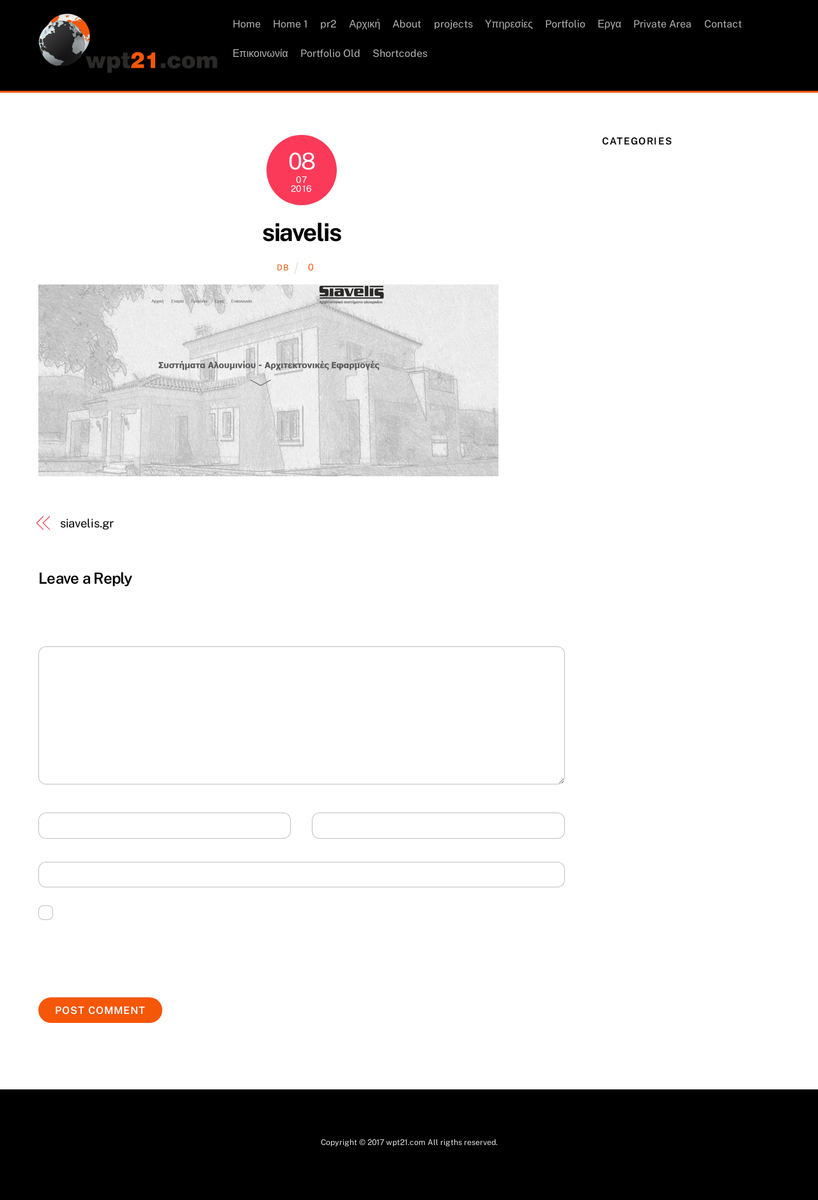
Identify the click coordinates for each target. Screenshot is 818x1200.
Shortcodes (400, 53)
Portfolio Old (331, 53)
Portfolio (566, 25)
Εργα (610, 25)
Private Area (663, 25)
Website (66, 875)
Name (61, 826)
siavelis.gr (87, 524)
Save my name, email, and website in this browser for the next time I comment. (241, 912)
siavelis (301, 233)
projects (453, 25)
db (283, 268)
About (407, 25)
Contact (723, 25)
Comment (71, 660)
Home (247, 25)
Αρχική (365, 25)
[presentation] (135, 952)
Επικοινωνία (261, 53)
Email (336, 826)
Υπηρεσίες (509, 25)
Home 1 (291, 25)
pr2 (329, 25)
